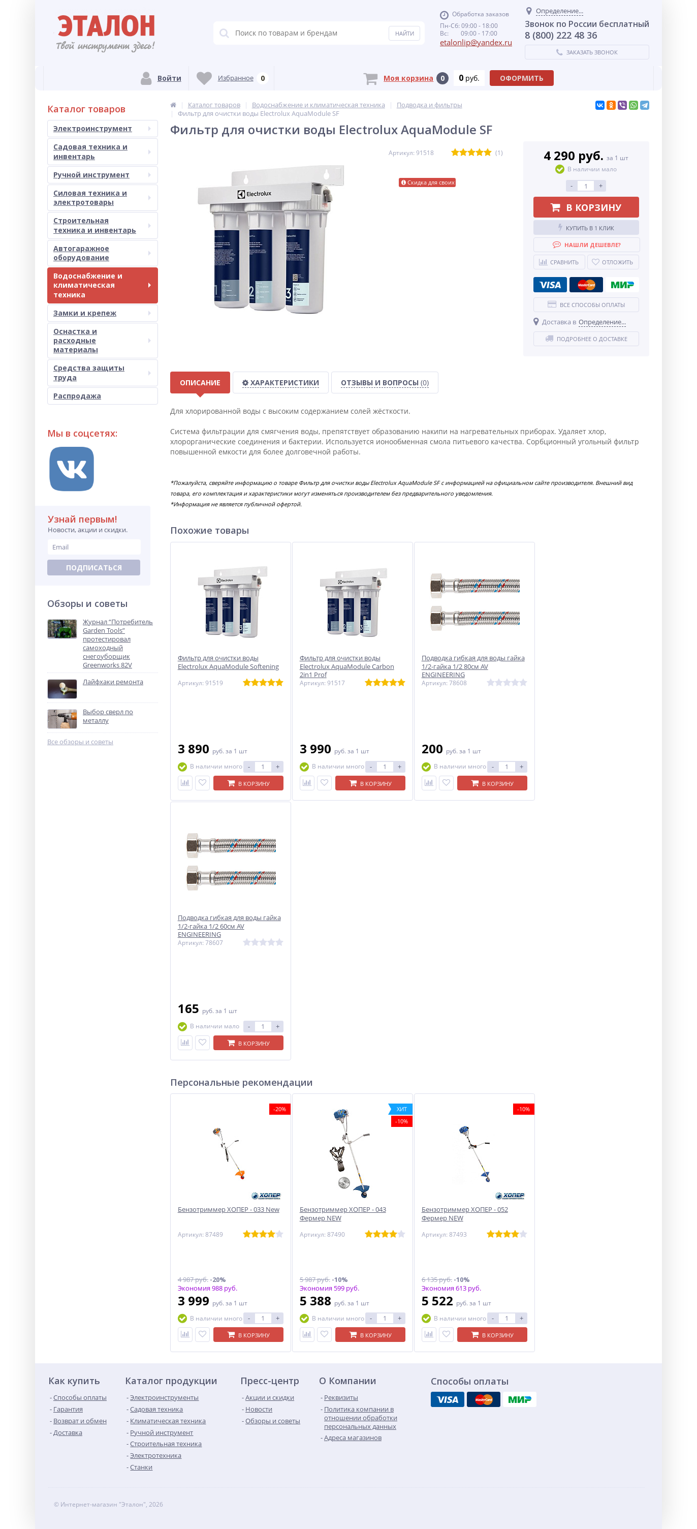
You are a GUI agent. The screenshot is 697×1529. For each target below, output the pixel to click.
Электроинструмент (102, 128)
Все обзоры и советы (80, 742)
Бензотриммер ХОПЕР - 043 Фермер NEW (343, 1213)
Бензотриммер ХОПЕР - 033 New (228, 1209)
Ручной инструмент (102, 174)
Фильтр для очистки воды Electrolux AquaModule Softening (228, 662)
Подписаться (94, 567)
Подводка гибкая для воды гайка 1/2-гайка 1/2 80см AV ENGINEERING (473, 667)
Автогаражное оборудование (102, 252)
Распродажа (77, 396)
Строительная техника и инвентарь (102, 225)
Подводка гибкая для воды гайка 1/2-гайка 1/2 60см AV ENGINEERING (229, 926)
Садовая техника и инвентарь (102, 151)
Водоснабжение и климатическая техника (102, 285)
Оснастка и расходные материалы (102, 340)
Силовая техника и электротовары (102, 197)
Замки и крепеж (102, 313)
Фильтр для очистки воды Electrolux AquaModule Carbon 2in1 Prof (347, 667)
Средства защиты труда (102, 372)
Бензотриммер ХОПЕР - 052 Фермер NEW (465, 1213)
